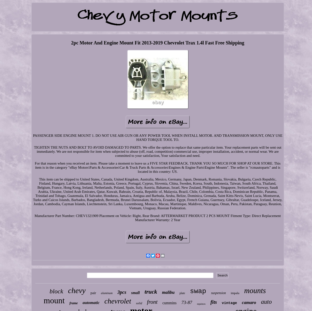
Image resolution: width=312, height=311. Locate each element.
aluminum (107, 293)
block (56, 291)
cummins (169, 303)
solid (139, 303)
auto (266, 301)
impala (235, 293)
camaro (249, 302)
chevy (77, 290)
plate (182, 293)
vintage (229, 303)
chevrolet (117, 301)
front (152, 302)
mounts (255, 290)
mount (54, 300)
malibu (168, 292)
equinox (201, 303)
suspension (218, 293)
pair (93, 293)
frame (73, 303)
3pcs (121, 292)
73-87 (187, 302)
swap (198, 291)
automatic (91, 302)
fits (213, 302)
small (135, 293)
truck (151, 292)
